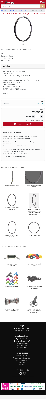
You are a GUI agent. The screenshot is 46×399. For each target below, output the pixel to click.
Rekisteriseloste (22, 356)
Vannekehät (9, 10)
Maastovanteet (21, 10)
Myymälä (22, 362)
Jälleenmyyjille (21, 360)
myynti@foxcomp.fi (23, 341)
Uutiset (22, 365)
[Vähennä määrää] (33, 116)
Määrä (28, 116)
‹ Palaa (42, 13)
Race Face (39, 103)
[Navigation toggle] (2, 2)
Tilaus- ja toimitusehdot (21, 358)
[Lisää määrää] (41, 116)
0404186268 (22, 339)
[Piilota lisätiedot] (42, 66)
